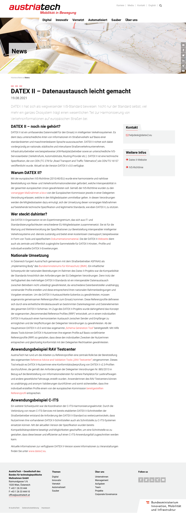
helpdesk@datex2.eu (139, 135)
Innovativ (62, 20)
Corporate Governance (106, 494)
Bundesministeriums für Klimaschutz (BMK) (63, 266)
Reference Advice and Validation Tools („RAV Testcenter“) (61, 359)
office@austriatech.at (19, 495)
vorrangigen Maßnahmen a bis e (29, 192)
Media (131, 5)
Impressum (46, 508)
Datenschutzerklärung (30, 508)
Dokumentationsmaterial (65, 238)
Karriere (120, 5)
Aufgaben (100, 483)
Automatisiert (97, 20)
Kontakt (141, 5)
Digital (47, 20)
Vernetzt (78, 20)
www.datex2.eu (37, 451)
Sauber (116, 20)
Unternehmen (101, 476)
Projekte (99, 490)
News (20, 77)
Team (98, 487)
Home (13, 77)
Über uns (131, 20)
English (152, 5)
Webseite (103, 238)
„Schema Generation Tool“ (79, 328)
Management (101, 480)
